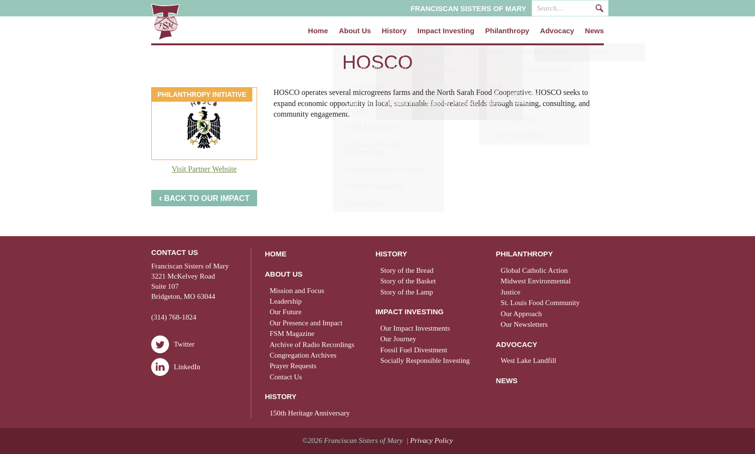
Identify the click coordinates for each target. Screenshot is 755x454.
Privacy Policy (431, 440)
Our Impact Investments (415, 328)
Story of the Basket (408, 281)
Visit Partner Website (203, 169)
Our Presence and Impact (306, 323)
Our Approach (521, 314)
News (594, 31)
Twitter (173, 344)
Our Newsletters (524, 324)
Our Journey (398, 339)
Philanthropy (507, 31)
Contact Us (286, 377)
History (394, 31)
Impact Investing (445, 31)
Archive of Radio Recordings (312, 344)
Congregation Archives (303, 355)
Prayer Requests (293, 366)
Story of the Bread (406, 270)
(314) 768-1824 (173, 317)
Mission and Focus (297, 290)
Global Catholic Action (534, 270)
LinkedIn (175, 367)
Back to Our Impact (204, 197)
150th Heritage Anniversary (310, 413)
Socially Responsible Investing (425, 360)
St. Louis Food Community (540, 303)
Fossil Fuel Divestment (413, 350)
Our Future (285, 312)
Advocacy (557, 31)
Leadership (286, 301)
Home (318, 31)
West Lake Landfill (528, 360)
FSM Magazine (292, 333)
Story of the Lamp (406, 292)
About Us (355, 31)
